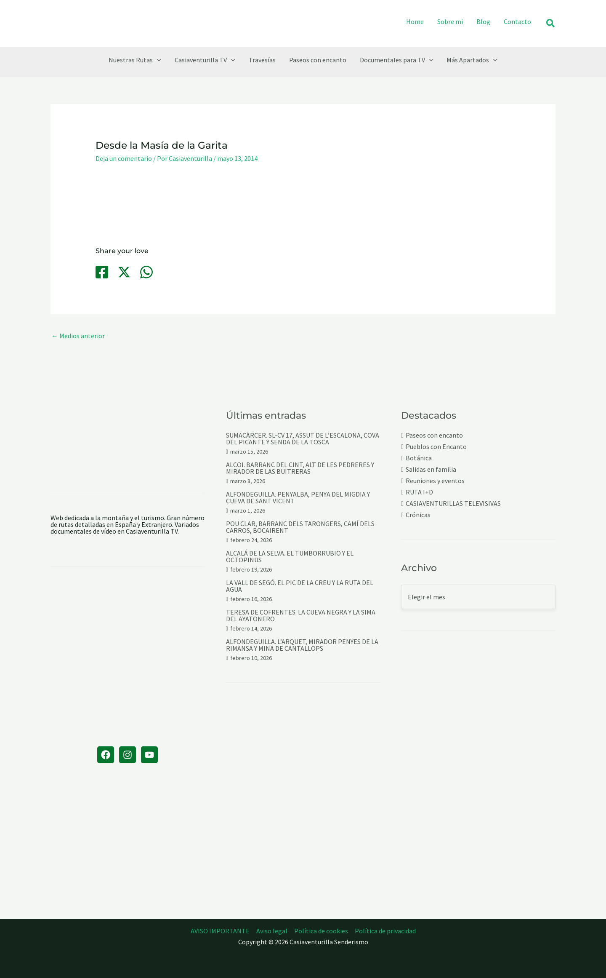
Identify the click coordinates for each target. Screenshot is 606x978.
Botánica (419, 458)
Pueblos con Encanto (436, 446)
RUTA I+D (419, 492)
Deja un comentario (124, 158)
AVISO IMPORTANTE (220, 930)
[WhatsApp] (146, 272)
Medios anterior (78, 335)
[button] (551, 23)
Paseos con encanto (434, 435)
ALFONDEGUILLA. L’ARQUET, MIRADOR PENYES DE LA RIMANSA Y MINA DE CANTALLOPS (302, 645)
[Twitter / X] (124, 272)
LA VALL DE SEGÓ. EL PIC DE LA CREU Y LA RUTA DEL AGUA (299, 586)
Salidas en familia (431, 469)
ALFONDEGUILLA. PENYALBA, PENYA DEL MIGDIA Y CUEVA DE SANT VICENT (298, 497)
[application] (157, 59)
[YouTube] (149, 754)
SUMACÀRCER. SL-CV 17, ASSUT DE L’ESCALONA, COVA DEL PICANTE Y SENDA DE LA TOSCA (302, 438)
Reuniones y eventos (435, 480)
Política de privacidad (385, 930)
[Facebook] (102, 272)
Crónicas (418, 514)
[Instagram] (127, 754)
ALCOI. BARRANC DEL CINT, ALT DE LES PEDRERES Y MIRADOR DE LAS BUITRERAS (300, 468)
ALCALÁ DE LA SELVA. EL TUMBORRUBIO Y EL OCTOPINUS (290, 556)
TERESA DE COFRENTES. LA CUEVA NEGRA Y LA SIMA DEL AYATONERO (300, 615)
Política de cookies (321, 930)
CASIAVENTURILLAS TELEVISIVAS (453, 503)
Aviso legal (271, 930)
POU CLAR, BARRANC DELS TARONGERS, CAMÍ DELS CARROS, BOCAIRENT (300, 527)
